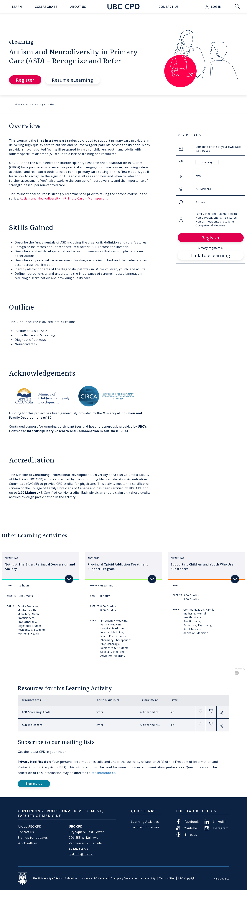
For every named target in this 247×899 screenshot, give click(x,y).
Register (25, 80)
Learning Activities (44, 104)
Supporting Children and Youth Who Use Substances (202, 566)
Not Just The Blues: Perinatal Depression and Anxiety (40, 566)
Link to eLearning (210, 255)
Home (18, 104)
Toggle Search (237, 6)
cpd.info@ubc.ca (103, 773)
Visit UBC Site (221, 878)
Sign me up (34, 784)
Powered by (239, 671)
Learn (28, 104)
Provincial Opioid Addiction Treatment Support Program (118, 566)
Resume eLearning (72, 80)
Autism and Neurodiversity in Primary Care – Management (64, 198)
